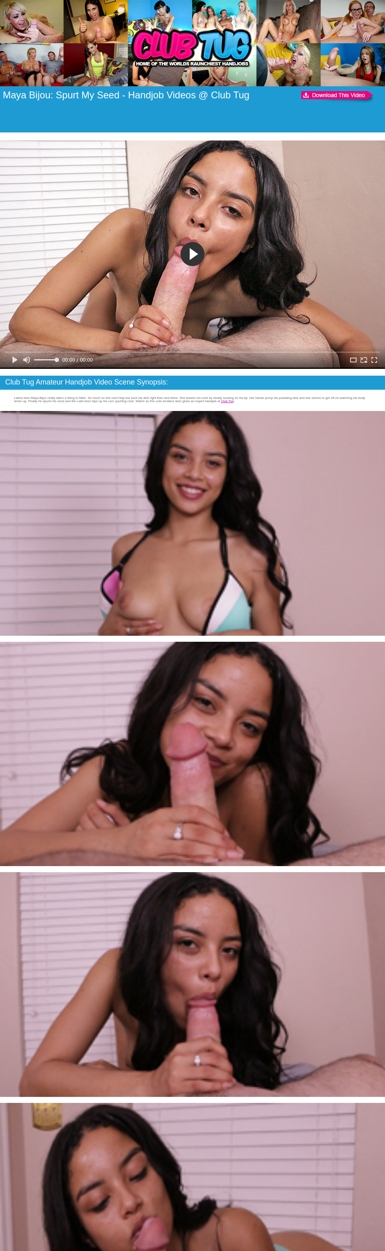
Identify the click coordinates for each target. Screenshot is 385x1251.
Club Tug (227, 401)
